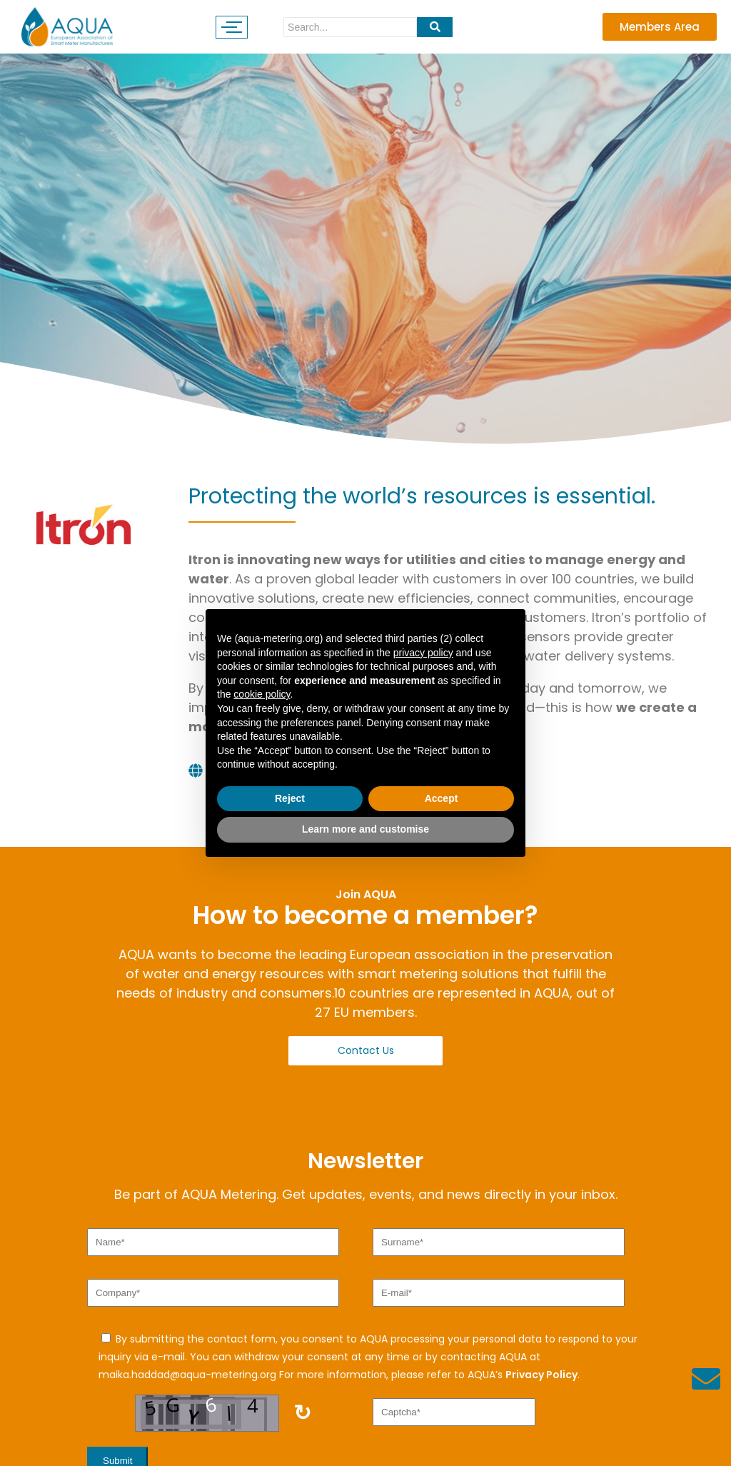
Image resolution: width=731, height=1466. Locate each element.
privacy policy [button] (423, 652)
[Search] (350, 27)
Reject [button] (290, 798)
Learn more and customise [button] (365, 829)
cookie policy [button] (261, 694)
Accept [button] (441, 798)
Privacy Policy (541, 1374)
